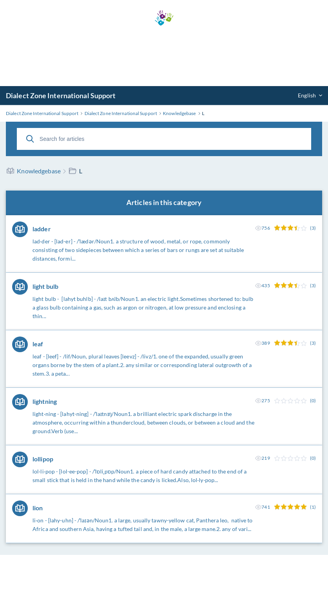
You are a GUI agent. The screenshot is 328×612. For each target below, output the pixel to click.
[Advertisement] (164, 56)
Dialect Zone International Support (60, 95)
